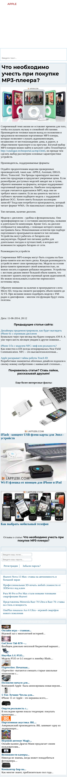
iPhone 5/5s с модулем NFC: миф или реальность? (29, 345)
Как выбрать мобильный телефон (24, 524)
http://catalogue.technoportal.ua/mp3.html (23, 150)
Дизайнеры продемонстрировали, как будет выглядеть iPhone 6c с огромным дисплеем (31, 332)
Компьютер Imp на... (14, 769)
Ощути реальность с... (15, 708)
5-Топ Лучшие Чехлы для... (18, 694)
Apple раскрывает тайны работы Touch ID (24, 358)
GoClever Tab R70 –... (14, 643)
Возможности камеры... (16, 754)
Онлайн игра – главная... (16, 630)
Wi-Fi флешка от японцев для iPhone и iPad (31, 482)
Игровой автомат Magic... (17, 740)
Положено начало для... (16, 682)
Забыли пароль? (32, 565)
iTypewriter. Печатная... (16, 667)
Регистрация (11, 565)
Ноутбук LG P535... (13, 655)
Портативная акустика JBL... (19, 722)
